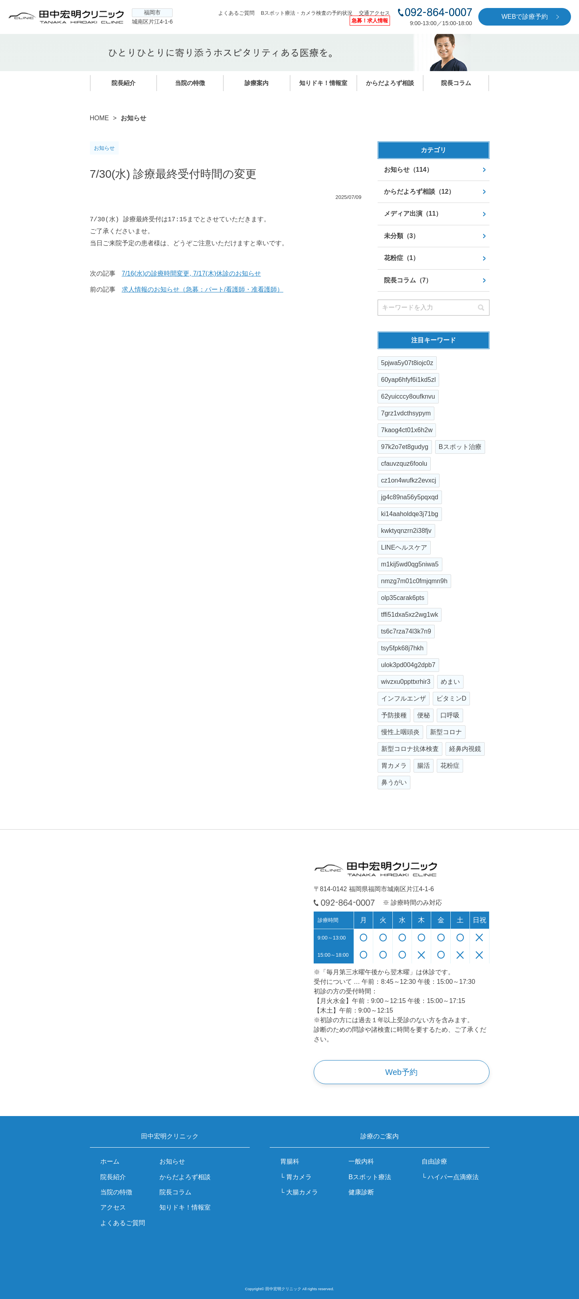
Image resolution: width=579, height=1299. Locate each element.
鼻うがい (394, 782)
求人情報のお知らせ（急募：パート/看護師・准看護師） (202, 289)
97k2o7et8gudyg (404, 446)
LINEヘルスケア (404, 547)
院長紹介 (123, 82)
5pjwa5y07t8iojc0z (407, 363)
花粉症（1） (402, 257)
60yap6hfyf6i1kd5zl (408, 379)
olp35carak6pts (403, 597)
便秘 (423, 715)
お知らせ (172, 1161)
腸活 (423, 765)
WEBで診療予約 (524, 16)
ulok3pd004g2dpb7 (408, 664)
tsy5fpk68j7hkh (402, 648)
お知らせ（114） (408, 169)
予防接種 (394, 715)
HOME (99, 118)
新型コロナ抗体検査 (410, 748)
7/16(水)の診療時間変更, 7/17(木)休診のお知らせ (191, 273)
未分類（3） (402, 235)
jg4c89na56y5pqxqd (409, 497)
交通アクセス (374, 13)
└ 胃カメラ (296, 1177)
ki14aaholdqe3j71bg (409, 513)
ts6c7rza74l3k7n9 (406, 631)
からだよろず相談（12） (419, 191)
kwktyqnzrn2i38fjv (406, 530)
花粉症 (450, 765)
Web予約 (401, 1072)
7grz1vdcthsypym (406, 413)
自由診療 (434, 1161)
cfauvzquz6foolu (404, 463)
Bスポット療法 (369, 1177)
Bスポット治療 (460, 446)
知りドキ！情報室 (323, 82)
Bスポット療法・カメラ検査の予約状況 (307, 13)
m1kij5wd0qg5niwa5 (410, 564)
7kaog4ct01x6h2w (407, 430)
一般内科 (361, 1161)
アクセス (113, 1207)
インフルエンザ (403, 698)
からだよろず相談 (390, 82)
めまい (450, 681)
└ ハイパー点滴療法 (450, 1177)
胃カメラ (394, 765)
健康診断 (361, 1192)
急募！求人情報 (370, 21)
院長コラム (456, 82)
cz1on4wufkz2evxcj (408, 480)
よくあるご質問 (236, 13)
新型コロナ (446, 732)
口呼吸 (450, 715)
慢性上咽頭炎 (400, 732)
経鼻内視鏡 (465, 748)
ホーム (109, 1161)
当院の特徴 (190, 82)
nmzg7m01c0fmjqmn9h (414, 581)
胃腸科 (289, 1161)
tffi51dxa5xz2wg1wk (409, 614)
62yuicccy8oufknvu (408, 396)
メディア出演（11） (413, 213)
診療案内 (257, 82)
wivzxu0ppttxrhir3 (406, 681)
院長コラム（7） (408, 280)
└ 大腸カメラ (299, 1192)
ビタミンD (451, 698)
